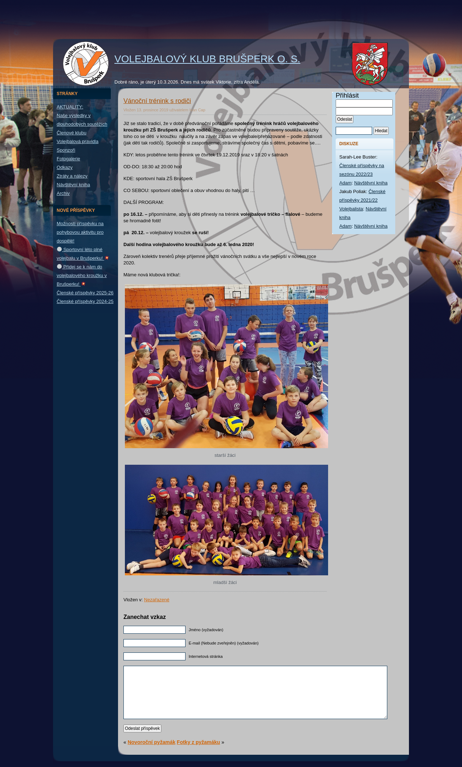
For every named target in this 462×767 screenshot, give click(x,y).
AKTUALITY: (70, 107)
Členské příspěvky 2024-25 (85, 301)
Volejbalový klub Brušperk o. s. (207, 58)
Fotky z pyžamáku (198, 742)
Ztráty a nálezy (72, 176)
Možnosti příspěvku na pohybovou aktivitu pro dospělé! (80, 232)
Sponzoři (66, 150)
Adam (345, 183)
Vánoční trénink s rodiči (157, 100)
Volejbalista (351, 208)
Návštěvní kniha (73, 184)
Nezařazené (156, 599)
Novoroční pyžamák (151, 742)
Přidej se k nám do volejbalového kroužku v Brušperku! (82, 275)
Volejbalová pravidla (78, 141)
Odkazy (65, 167)
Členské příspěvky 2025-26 (85, 292)
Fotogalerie (68, 158)
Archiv (63, 193)
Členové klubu (71, 132)
